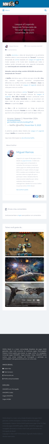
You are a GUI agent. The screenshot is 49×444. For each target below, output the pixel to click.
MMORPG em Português (10, 389)
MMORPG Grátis (7, 392)
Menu (6, 10)
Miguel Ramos (13, 46)
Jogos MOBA (6, 399)
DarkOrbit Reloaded (12, 280)
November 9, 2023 (33, 125)
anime (17, 59)
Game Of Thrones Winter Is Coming (17, 305)
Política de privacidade (11, 379)
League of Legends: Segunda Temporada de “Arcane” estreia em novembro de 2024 (24, 28)
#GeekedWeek (13, 120)
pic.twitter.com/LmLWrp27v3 (20, 122)
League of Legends (35, 59)
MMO (29, 186)
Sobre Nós (7, 368)
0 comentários (12, 50)
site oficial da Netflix (28, 138)
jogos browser (27, 160)
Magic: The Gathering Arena (14, 255)
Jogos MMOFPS (7, 396)
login (20, 215)
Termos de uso (9, 375)
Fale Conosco (8, 372)
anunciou (15, 55)
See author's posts (22, 189)
